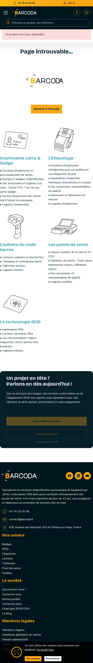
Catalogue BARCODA (16, 609)
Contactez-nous (12, 594)
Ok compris (33, 658)
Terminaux (8, 563)
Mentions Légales (13, 630)
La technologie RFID (20, 321)
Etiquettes (9, 554)
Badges (7, 544)
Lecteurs (7, 558)
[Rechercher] (46, 22)
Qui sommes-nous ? (14, 589)
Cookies (7, 573)
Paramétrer (53, 658)
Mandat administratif (15, 639)
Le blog (7, 613)
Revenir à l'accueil (46, 109)
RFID (5, 549)
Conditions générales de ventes (21, 635)
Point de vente (11, 568)
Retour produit (11, 599)
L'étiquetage (60, 158)
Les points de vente (68, 244)
